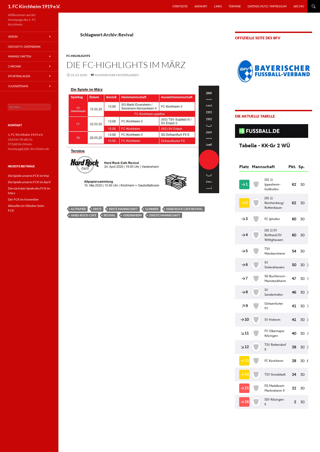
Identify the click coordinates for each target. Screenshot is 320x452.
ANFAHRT (200, 6)
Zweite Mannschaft (164, 215)
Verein (13, 36)
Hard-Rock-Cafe (83, 215)
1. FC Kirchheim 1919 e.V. (34, 6)
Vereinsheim (132, 215)
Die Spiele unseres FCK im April (29, 182)
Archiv (298, 6)
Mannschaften (19, 56)
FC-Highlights (78, 56)
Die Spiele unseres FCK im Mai (28, 176)
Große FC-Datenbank (24, 46)
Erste (97, 209)
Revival (110, 215)
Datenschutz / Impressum (267, 6)
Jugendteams (18, 86)
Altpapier (78, 209)
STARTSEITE (180, 6)
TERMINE (235, 6)
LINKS (218, 6)
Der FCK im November (23, 199)
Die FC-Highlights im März (126, 64)
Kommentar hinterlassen (117, 75)
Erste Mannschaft (123, 209)
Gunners (152, 209)
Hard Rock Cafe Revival (184, 209)
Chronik (14, 66)
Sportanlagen (19, 76)
